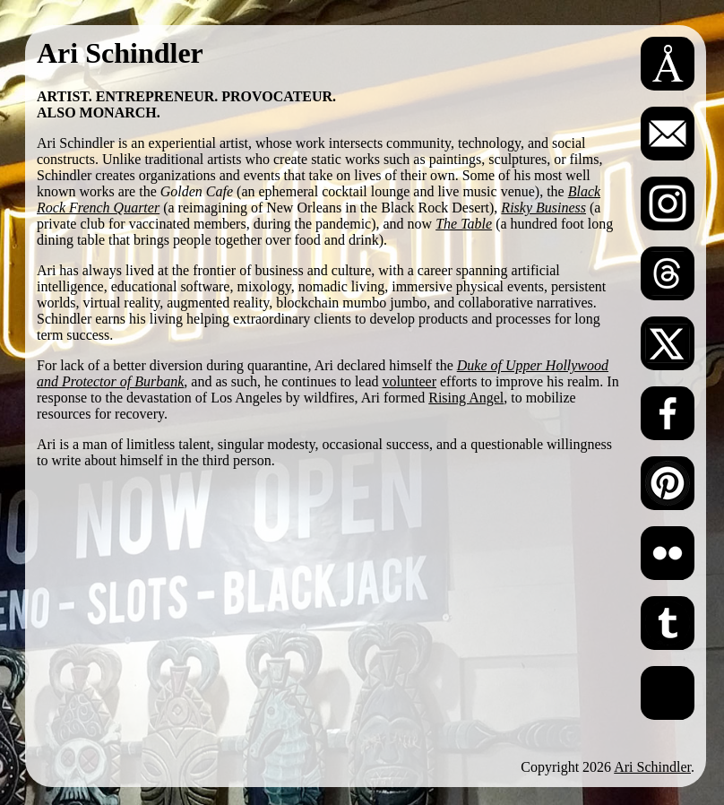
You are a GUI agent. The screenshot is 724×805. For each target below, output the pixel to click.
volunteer (409, 381)
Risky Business (543, 207)
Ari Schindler (652, 767)
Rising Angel (466, 397)
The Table (463, 223)
